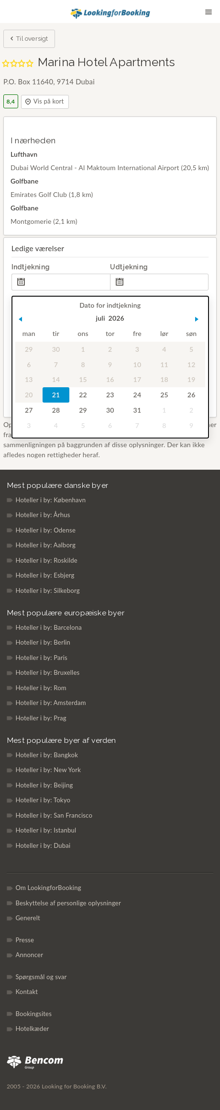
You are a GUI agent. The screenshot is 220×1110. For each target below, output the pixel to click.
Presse (24, 940)
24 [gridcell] (137, 395)
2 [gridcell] (110, 349)
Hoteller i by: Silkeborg (47, 590)
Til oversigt (28, 39)
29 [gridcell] (29, 349)
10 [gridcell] (137, 364)
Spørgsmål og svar (40, 977)
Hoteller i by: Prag (40, 718)
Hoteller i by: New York (48, 770)
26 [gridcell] (191, 395)
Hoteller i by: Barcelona (48, 627)
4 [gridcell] (164, 349)
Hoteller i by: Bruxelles (47, 672)
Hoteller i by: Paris (41, 657)
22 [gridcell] (83, 395)
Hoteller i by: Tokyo (42, 800)
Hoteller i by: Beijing (44, 785)
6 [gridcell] (29, 364)
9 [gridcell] (110, 364)
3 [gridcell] (137, 349)
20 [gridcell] (29, 395)
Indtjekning (30, 267)
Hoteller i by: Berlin (42, 642)
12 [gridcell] (191, 364)
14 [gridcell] (56, 380)
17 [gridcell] (137, 380)
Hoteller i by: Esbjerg (44, 575)
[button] (20, 319)
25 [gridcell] (164, 395)
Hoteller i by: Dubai (42, 845)
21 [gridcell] (56, 395)
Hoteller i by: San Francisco (53, 815)
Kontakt (26, 991)
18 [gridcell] (164, 380)
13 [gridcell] (29, 380)
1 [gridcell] (83, 349)
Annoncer (29, 955)
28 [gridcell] (56, 410)
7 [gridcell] (56, 364)
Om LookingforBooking (48, 887)
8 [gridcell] (83, 364)
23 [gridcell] (110, 395)
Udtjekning (129, 267)
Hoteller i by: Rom (40, 688)
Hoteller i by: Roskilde (46, 560)
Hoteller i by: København (50, 500)
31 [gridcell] (137, 410)
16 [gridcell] (110, 380)
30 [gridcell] (56, 349)
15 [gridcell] (83, 380)
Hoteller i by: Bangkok (46, 755)
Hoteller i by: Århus (42, 515)
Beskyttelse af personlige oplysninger (68, 903)
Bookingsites (33, 1014)
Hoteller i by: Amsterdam (50, 702)
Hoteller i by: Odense (45, 530)
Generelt (27, 918)
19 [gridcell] (191, 380)
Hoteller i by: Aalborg (45, 545)
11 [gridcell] (164, 364)
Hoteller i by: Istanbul (45, 830)
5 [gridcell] (191, 349)
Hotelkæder (32, 1028)
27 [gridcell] (29, 410)
